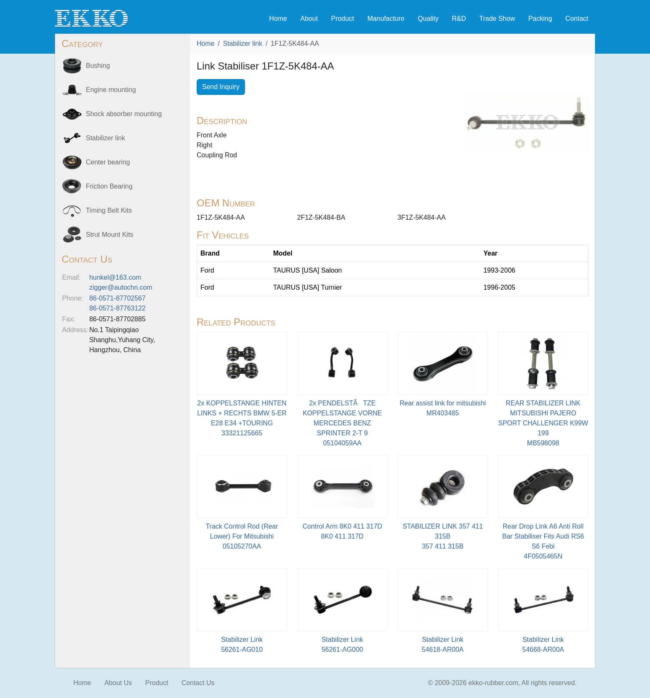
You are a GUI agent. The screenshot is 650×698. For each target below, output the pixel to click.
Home (278, 18)
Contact (576, 18)
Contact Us (198, 682)
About (309, 18)
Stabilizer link (242, 43)
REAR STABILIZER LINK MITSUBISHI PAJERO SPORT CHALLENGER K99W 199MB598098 (543, 423)
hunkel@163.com (115, 277)
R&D (459, 18)
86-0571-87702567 (117, 298)
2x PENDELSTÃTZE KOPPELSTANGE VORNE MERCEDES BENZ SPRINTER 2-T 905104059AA (342, 423)
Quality (428, 18)
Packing (540, 18)
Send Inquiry (221, 86)
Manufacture (386, 18)
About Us (118, 682)
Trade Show (497, 18)
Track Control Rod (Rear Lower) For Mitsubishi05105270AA (242, 536)
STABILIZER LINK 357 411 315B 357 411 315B (442, 536)
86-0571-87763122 (117, 308)
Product (342, 18)
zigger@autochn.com (120, 287)
